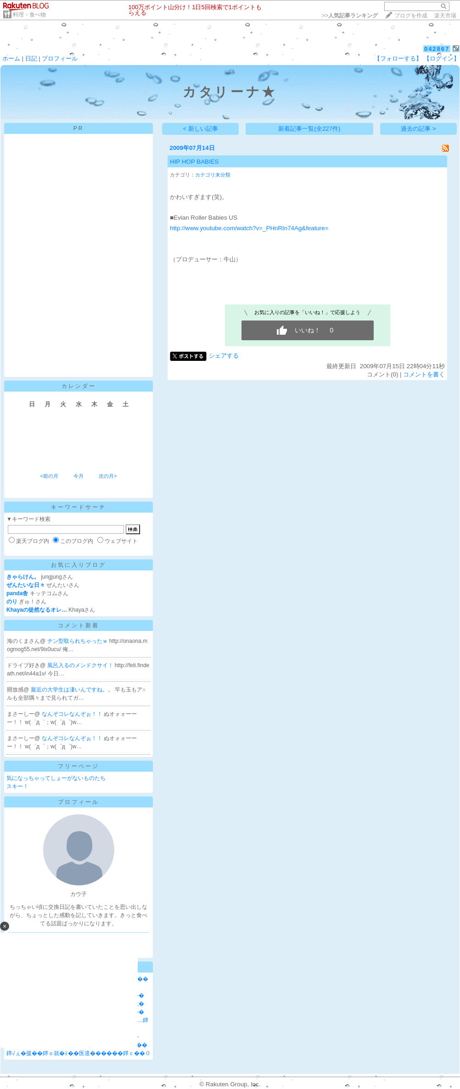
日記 (31, 58)
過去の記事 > (418, 128)
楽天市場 (445, 15)
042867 (436, 48)
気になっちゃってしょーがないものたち (56, 778)
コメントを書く (424, 374)
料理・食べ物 (29, 14)
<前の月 (49, 476)
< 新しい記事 (201, 128)
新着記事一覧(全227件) (309, 128)
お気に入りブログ (78, 565)
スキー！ (17, 786)
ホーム (11, 58)
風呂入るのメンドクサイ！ (81, 665)
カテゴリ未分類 (212, 174)
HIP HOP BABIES (194, 161)
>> (350, 15)
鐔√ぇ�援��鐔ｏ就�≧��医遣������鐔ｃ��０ (78, 1053)
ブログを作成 (410, 15)
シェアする (224, 355)
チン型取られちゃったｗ (78, 641)
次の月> (108, 476)
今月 (78, 476)
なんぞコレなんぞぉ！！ (73, 714)
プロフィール (60, 58)
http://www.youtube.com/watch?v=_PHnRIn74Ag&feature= (249, 228)
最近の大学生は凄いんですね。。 (73, 689)
